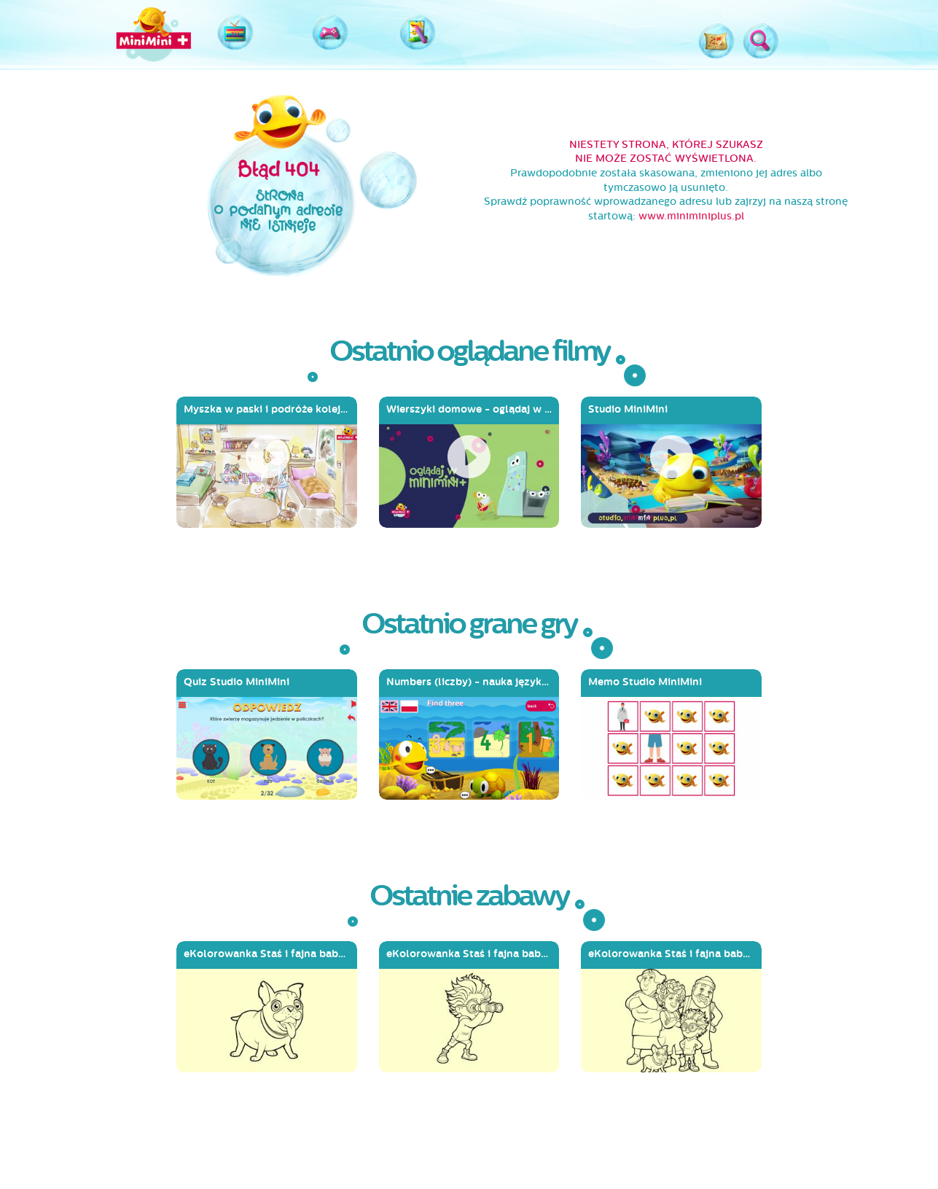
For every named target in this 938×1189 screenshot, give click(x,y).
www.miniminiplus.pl (691, 216)
